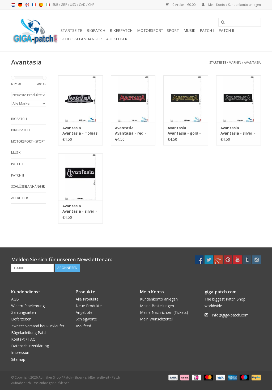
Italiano (48, 5)
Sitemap (18, 359)
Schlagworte (86, 319)
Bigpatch (96, 30)
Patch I (207, 30)
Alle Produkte (87, 299)
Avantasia (252, 62)
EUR (56, 4)
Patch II (226, 30)
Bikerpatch (121, 30)
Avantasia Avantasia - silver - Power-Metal (237, 130)
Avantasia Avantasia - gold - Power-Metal (184, 130)
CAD (82, 4)
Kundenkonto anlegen (159, 299)
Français (34, 5)
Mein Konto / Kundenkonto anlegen (231, 4)
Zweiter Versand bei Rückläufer (37, 325)
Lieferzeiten (21, 319)
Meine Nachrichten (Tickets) (164, 312)
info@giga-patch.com (230, 315)
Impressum (21, 352)
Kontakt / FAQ (23, 339)
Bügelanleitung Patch (29, 332)
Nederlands (13, 5)
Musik (189, 30)
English (27, 5)
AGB (15, 299)
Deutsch (20, 5)
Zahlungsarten (23, 312)
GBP (64, 4)
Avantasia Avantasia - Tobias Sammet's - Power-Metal (79, 130)
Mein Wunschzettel (156, 319)
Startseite (71, 30)
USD (73, 4)
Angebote (84, 312)
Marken (235, 62)
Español (41, 5)
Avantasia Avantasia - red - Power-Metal (130, 130)
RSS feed (83, 325)
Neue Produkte (89, 305)
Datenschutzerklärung (30, 345)
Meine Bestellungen (157, 305)
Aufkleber (116, 38)
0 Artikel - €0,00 (181, 4)
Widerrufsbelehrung (28, 305)
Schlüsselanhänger (81, 38)
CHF (91, 4)
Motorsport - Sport (158, 30)
